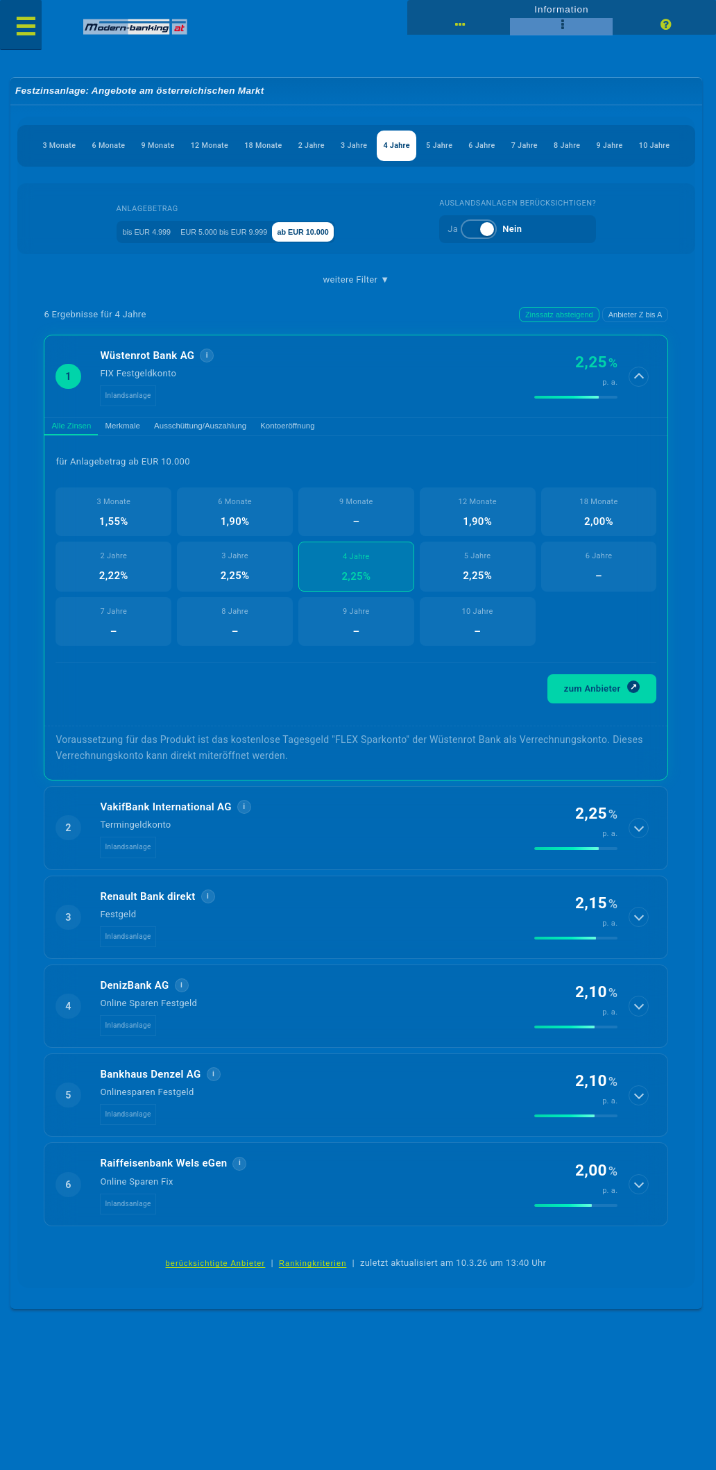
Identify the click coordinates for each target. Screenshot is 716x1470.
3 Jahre (469, 146)
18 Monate (345, 146)
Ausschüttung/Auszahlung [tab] (237, 464)
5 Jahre (586, 146)
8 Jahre (325, 179)
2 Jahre (411, 146)
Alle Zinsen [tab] (78, 464)
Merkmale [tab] (142, 464)
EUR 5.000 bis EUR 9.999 (236, 265)
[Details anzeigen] (640, 412)
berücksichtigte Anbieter (216, 1305)
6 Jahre (643, 146)
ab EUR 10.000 (342, 265)
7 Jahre (266, 179)
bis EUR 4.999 (132, 265)
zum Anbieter (602, 728)
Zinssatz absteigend (559, 350)
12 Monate (274, 146)
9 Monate (205, 146)
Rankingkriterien (313, 1305)
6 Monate (139, 146)
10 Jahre (443, 179)
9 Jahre (383, 179)
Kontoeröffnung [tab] (342, 464)
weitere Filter (356, 314)
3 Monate (73, 146)
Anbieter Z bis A (635, 350)
